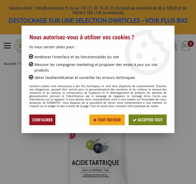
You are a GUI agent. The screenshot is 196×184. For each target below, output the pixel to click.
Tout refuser (107, 120)
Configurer (42, 120)
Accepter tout (148, 120)
